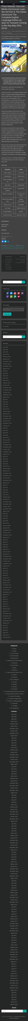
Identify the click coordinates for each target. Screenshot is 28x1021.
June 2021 (5, 487)
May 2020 (5, 518)
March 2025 (6, 380)
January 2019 (6, 554)
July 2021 (5, 485)
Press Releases (10, 245)
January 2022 (6, 470)
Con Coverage (14, 653)
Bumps (15, 651)
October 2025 (6, 364)
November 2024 (7, 390)
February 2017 (6, 608)
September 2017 (7, 592)
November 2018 (7, 559)
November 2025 (7, 361)
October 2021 (6, 478)
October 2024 (6, 392)
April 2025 (5, 378)
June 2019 (5, 542)
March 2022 (6, 466)
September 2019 (7, 535)
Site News (14, 689)
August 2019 (6, 537)
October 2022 (6, 449)
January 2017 (6, 611)
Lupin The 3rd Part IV (6, 248)
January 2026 (6, 359)
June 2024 (5, 402)
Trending (15, 705)
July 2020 (5, 513)
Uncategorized (15, 708)
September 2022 (7, 451)
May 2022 (5, 461)
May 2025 (5, 375)
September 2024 (7, 394)
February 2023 (6, 440)
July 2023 (5, 428)
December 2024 (7, 387)
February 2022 (6, 468)
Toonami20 (15, 703)
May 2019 (5, 544)
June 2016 (5, 627)
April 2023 (5, 435)
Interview (14, 663)
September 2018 (7, 563)
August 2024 (6, 397)
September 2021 (7, 480)
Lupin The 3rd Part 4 (19, 247)
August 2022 (6, 454)
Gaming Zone (14, 658)
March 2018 (6, 578)
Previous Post (9, 263)
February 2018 (6, 580)
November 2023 (7, 418)
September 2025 (7, 366)
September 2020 (7, 509)
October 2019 (6, 532)
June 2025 (5, 373)
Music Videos (14, 665)
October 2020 (6, 506)
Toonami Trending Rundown (15, 701)
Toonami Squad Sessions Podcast (14, 693)
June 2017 (5, 599)
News (14, 667)
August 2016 (6, 623)
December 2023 (7, 416)
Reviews (15, 686)
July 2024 (5, 399)
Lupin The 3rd (12, 247)
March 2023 (6, 437)
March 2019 (6, 549)
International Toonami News (15, 660)
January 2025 (6, 385)
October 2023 (6, 421)
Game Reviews (15, 655)
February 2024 (6, 411)
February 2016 (6, 637)
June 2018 (5, 570)
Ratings (15, 684)
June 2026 (5, 347)
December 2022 (7, 444)
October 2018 (6, 561)
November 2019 (7, 530)
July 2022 (5, 456)
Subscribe (7, 314)
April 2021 (5, 492)
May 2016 (5, 630)
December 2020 (7, 501)
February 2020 (6, 525)
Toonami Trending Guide (15, 698)
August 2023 (6, 425)
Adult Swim (21, 245)
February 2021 (6, 497)
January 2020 (6, 528)
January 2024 (6, 413)
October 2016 (6, 618)
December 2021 (7, 473)
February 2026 (6, 356)
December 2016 (7, 613)
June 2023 (5, 430)
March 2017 (6, 606)
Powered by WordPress (19, 1016)
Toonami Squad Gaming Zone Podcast (14, 691)
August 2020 (6, 511)
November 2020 (7, 504)
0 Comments (9, 33)
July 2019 (5, 540)
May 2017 (5, 601)
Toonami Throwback (15, 696)
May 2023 (5, 432)
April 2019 (5, 547)
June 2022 (5, 459)
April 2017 (5, 604)
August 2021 (6, 482)
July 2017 (5, 597)
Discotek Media (4, 247)
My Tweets (6, 326)
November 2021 (7, 475)
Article (14, 648)
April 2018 (5, 575)
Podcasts (14, 677)
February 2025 (6, 383)
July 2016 (5, 625)
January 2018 (6, 582)
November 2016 (7, 616)
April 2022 (5, 463)
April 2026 (5, 352)
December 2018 (7, 556)
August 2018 (6, 566)
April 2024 (5, 406)
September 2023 (7, 423)
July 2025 (5, 371)
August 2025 (6, 368)
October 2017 (6, 589)
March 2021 (6, 494)
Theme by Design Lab (14, 1018)
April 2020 (5, 520)
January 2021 (6, 499)
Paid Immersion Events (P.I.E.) (14, 672)
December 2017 (7, 585)
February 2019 (6, 551)
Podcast (15, 674)
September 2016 (7, 620)
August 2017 (6, 594)
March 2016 (6, 635)
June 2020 (5, 516)
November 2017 (7, 587)
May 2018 (5, 573)
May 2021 (5, 490)
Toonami (13, 248)
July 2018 (5, 568)
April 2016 (5, 632)
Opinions (15, 670)
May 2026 (5, 349)
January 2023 (6, 442)
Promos (15, 682)
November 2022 (7, 447)
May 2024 (5, 404)
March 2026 (6, 354)
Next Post (20, 259)
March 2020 (6, 523)
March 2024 (6, 409)
